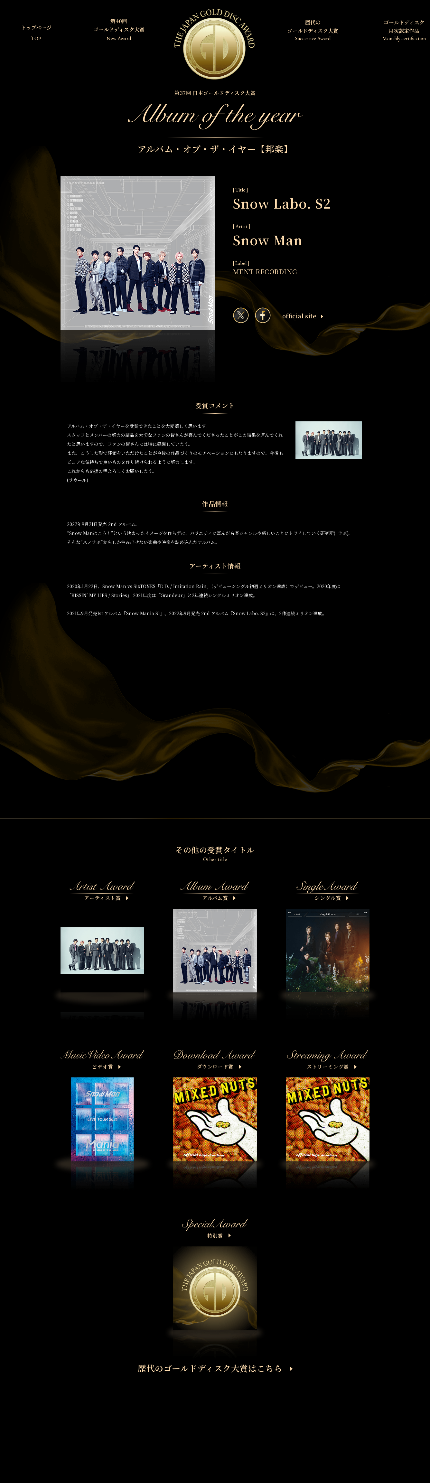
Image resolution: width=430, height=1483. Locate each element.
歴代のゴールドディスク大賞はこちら (215, 1368)
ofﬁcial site (302, 316)
